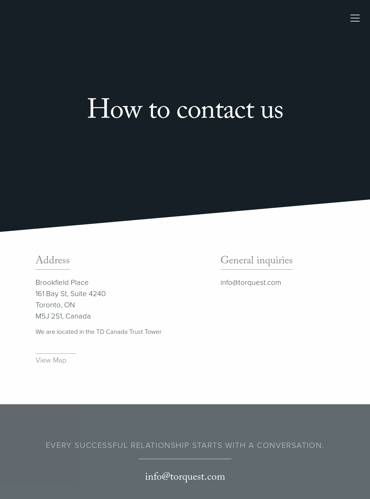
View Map (51, 360)
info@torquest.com (251, 282)
